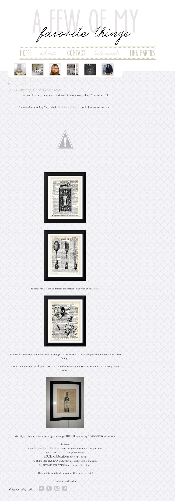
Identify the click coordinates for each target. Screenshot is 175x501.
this (45, 288)
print (96, 288)
